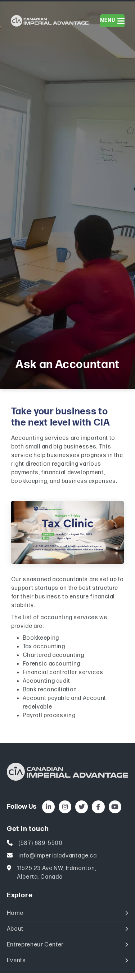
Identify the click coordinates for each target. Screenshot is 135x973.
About (68, 929)
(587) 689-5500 (40, 843)
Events (68, 960)
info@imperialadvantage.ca (57, 855)
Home (68, 913)
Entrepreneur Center (68, 944)
